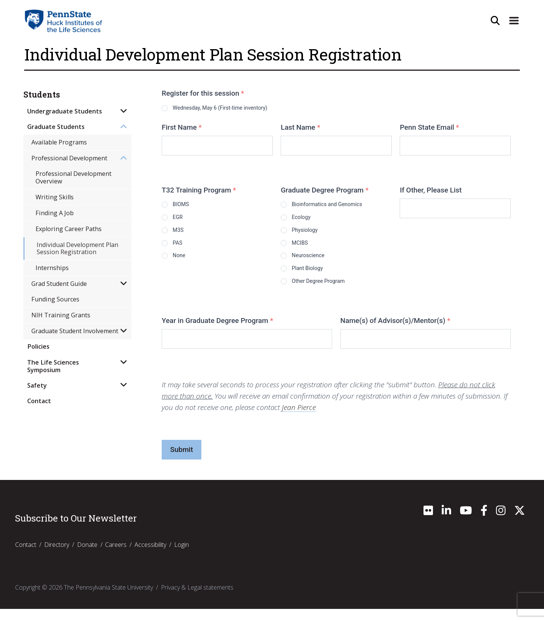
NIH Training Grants (60, 315)
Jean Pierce (298, 419)
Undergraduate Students (64, 111)
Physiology (312, 234)
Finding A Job (55, 213)
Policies (38, 346)
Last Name (300, 128)
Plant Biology (316, 277)
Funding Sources (55, 299)
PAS (182, 249)
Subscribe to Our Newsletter (76, 530)
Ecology (307, 220)
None (184, 263)
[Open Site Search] (494, 20)
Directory (56, 557)
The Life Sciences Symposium (53, 366)
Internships (52, 268)
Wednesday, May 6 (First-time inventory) (239, 108)
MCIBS (306, 249)
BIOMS (187, 206)
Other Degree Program (330, 291)
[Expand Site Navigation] (513, 20)
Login (181, 557)
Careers (116, 557)
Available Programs (59, 142)
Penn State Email (429, 128)
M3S (183, 234)
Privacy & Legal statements (197, 599)
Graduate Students (56, 127)
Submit (181, 461)
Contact (39, 401)
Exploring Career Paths (69, 229)
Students (41, 95)
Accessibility (150, 557)
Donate (87, 557)
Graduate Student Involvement (74, 331)
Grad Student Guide (59, 283)
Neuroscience (317, 263)
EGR (183, 220)
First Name (182, 128)
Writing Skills (55, 197)
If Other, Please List (431, 191)
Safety (37, 385)
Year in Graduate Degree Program (217, 332)
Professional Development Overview (73, 177)
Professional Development (69, 158)
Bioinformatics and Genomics (342, 206)
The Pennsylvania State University (108, 599)
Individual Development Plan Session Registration (77, 248)
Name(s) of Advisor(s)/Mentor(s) (395, 332)
